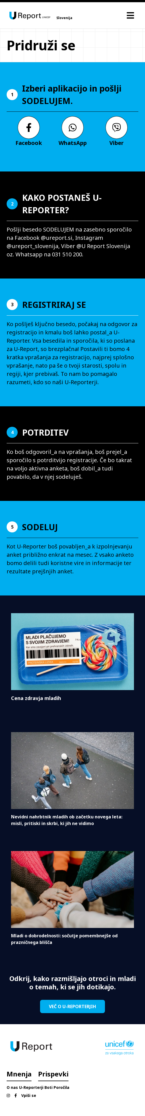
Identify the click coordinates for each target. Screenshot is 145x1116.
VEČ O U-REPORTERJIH (72, 1006)
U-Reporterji (31, 1087)
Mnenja (19, 1073)
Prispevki (53, 1073)
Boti (48, 1087)
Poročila (61, 1087)
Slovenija (64, 17)
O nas (12, 1087)
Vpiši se (28, 1095)
